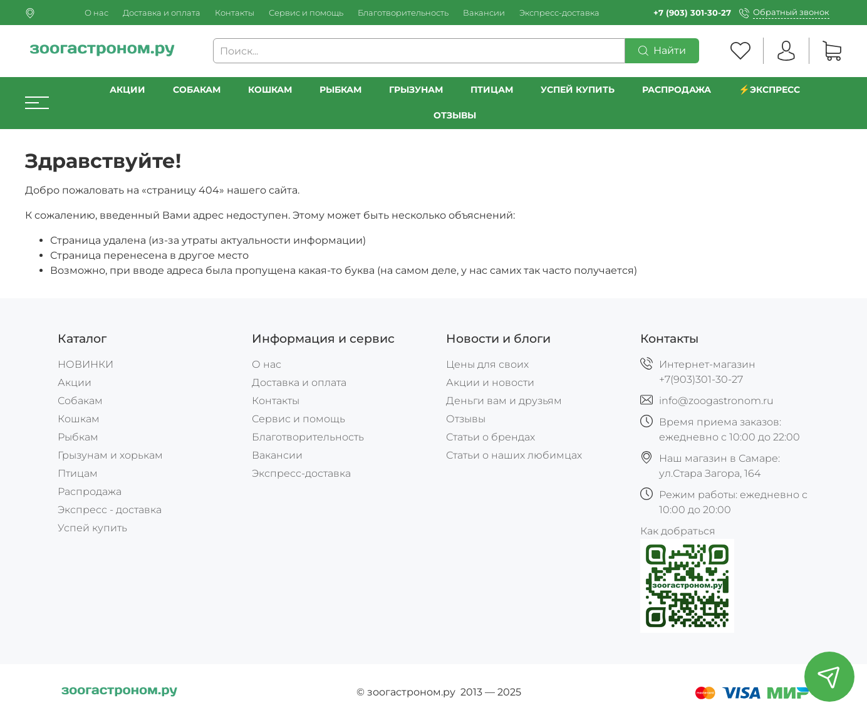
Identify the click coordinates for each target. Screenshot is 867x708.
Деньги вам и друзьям (504, 401)
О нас (96, 13)
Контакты (234, 13)
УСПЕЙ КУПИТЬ (578, 89)
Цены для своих (487, 364)
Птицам (491, 89)
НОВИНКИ (85, 364)
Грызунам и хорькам (110, 455)
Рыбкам (340, 89)
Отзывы (454, 115)
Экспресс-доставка (559, 13)
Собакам (197, 89)
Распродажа (90, 491)
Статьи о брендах (490, 437)
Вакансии (484, 13)
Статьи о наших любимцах (514, 455)
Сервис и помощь (306, 13)
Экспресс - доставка (110, 510)
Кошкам (270, 89)
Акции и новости (490, 382)
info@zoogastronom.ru (716, 401)
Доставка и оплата (161, 13)
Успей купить (92, 528)
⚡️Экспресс (769, 89)
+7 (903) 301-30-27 (692, 13)
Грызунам (416, 89)
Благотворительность (403, 13)
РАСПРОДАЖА (676, 89)
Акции (127, 89)
